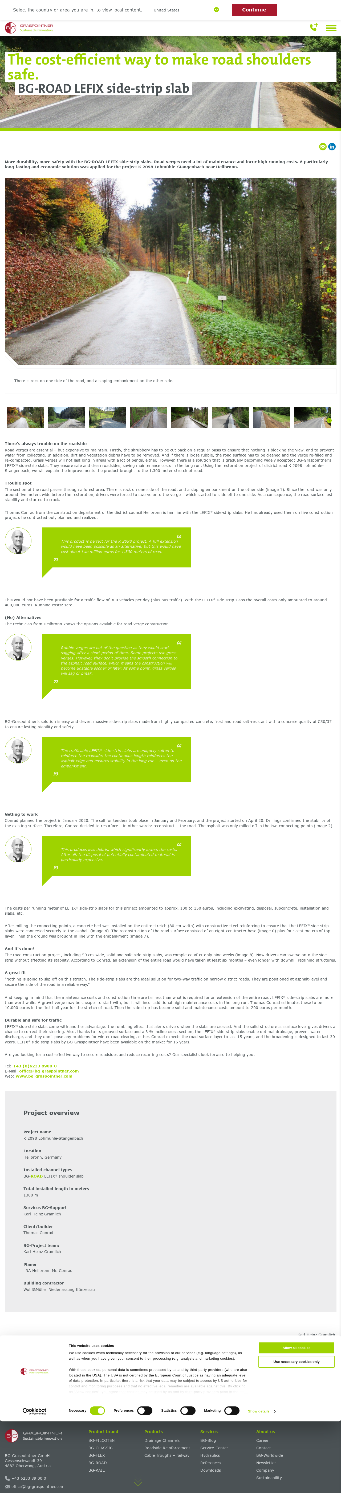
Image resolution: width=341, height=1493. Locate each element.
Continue (254, 10)
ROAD (37, 1176)
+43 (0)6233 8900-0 (35, 1066)
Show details (259, 1483)
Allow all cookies (297, 1420)
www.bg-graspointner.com (44, 1076)
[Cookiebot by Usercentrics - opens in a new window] (34, 1483)
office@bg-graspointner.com (49, 1071)
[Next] (329, 290)
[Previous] (12, 290)
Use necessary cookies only (296, 1433)
